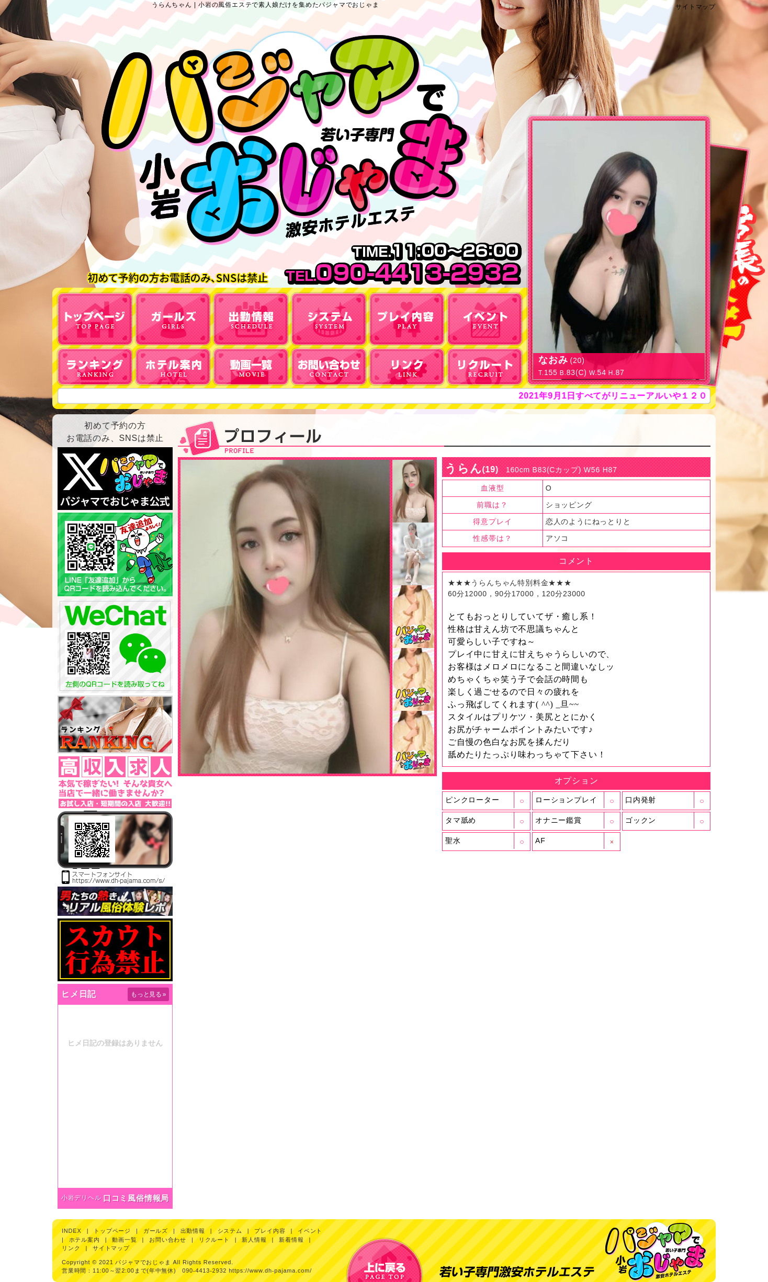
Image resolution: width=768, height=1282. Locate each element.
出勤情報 (192, 1231)
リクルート (214, 1239)
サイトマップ (695, 6)
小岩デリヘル (81, 1197)
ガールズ (155, 1231)
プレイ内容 (269, 1231)
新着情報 (291, 1239)
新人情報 (254, 1239)
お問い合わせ (167, 1239)
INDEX (72, 1231)
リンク (71, 1248)
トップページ (112, 1231)
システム (230, 1231)
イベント (310, 1231)
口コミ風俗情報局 (136, 1198)
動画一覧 (124, 1239)
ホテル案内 (84, 1239)
